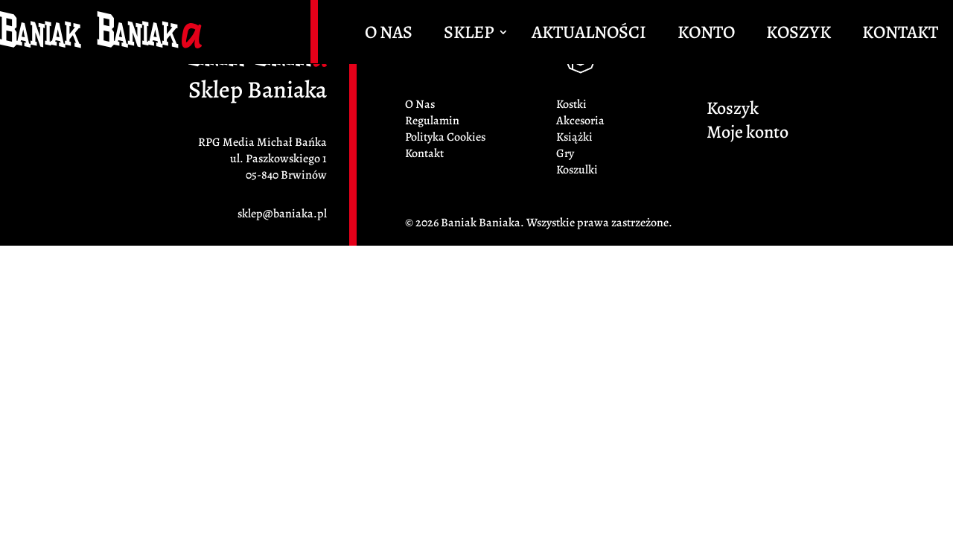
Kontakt (900, 35)
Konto (706, 35)
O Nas (388, 35)
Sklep (469, 35)
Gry (565, 153)
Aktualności (589, 35)
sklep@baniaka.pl (282, 213)
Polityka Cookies (445, 137)
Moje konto (747, 135)
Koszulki (577, 170)
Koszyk (798, 35)
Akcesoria (580, 120)
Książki (574, 137)
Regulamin (432, 120)
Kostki (571, 104)
